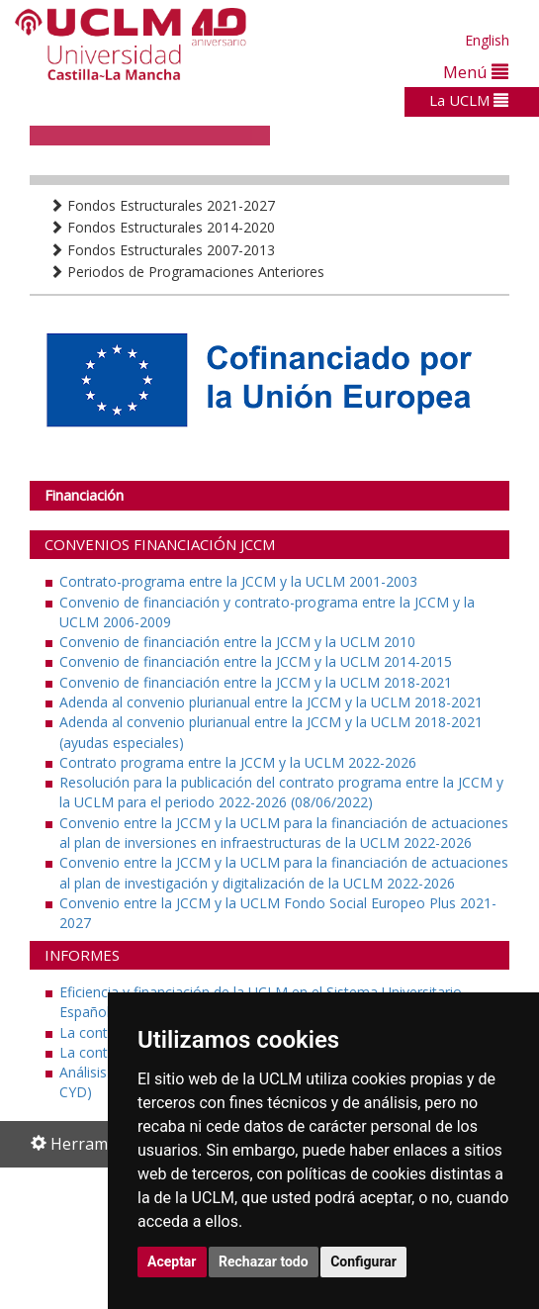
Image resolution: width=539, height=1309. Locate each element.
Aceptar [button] (172, 1261)
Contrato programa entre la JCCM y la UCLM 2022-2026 (237, 762)
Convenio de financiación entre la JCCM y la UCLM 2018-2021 (255, 682)
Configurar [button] (363, 1261)
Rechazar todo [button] (264, 1261)
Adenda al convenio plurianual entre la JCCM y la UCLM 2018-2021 (271, 702)
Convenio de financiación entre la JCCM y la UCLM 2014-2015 (255, 661)
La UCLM (468, 100)
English (487, 40)
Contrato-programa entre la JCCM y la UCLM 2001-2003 (238, 581)
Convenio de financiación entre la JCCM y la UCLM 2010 (237, 641)
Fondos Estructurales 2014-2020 (162, 227)
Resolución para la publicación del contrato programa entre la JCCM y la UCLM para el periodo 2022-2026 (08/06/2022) (281, 792)
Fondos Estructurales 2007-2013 (162, 249)
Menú (475, 71)
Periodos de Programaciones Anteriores (186, 271)
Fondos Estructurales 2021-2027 (162, 205)
